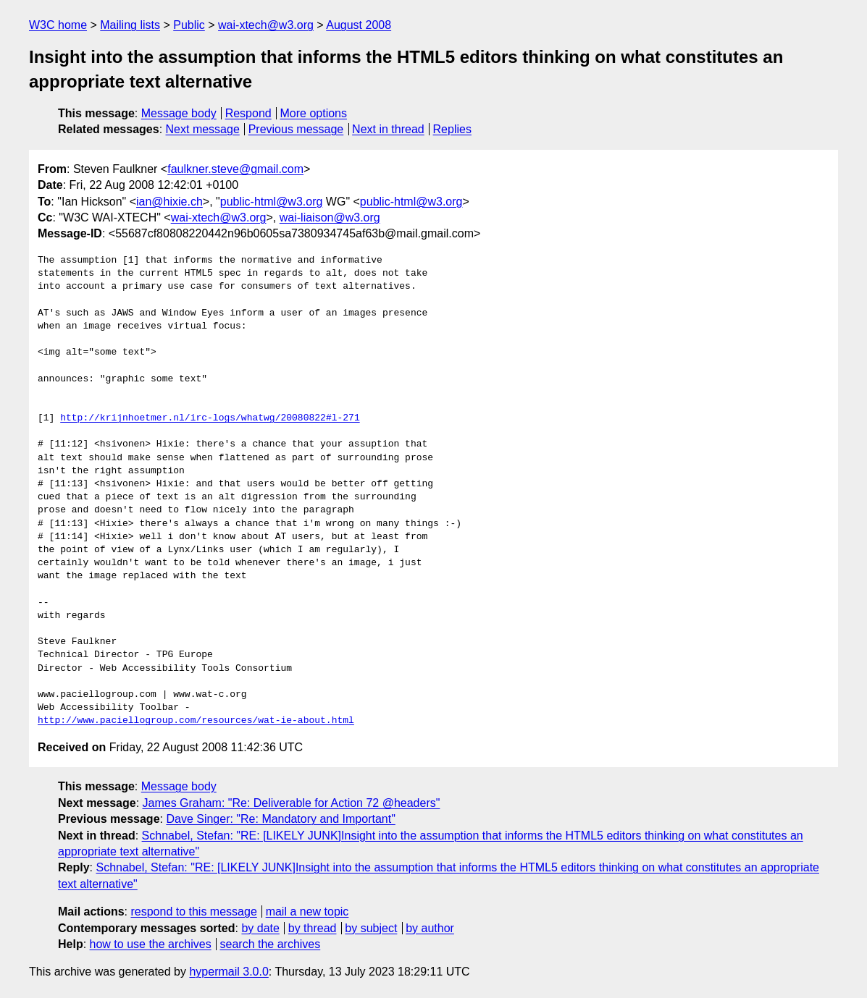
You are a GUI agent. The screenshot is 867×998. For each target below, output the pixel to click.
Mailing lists (130, 25)
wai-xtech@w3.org (266, 25)
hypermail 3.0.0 (228, 971)
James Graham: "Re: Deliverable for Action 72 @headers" (291, 803)
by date (260, 928)
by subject (371, 928)
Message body (179, 113)
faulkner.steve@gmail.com (235, 169)
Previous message (296, 129)
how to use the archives (150, 944)
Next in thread (388, 129)
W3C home (58, 25)
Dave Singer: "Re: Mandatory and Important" (280, 819)
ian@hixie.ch (169, 201)
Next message (203, 129)
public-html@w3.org (271, 201)
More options (314, 113)
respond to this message (193, 911)
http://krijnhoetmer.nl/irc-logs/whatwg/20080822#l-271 (209, 418)
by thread (312, 928)
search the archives (270, 944)
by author (430, 928)
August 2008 (358, 25)
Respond (248, 113)
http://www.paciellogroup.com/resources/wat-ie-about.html (196, 720)
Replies (452, 129)
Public (189, 25)
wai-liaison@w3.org (330, 217)
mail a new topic (307, 911)
